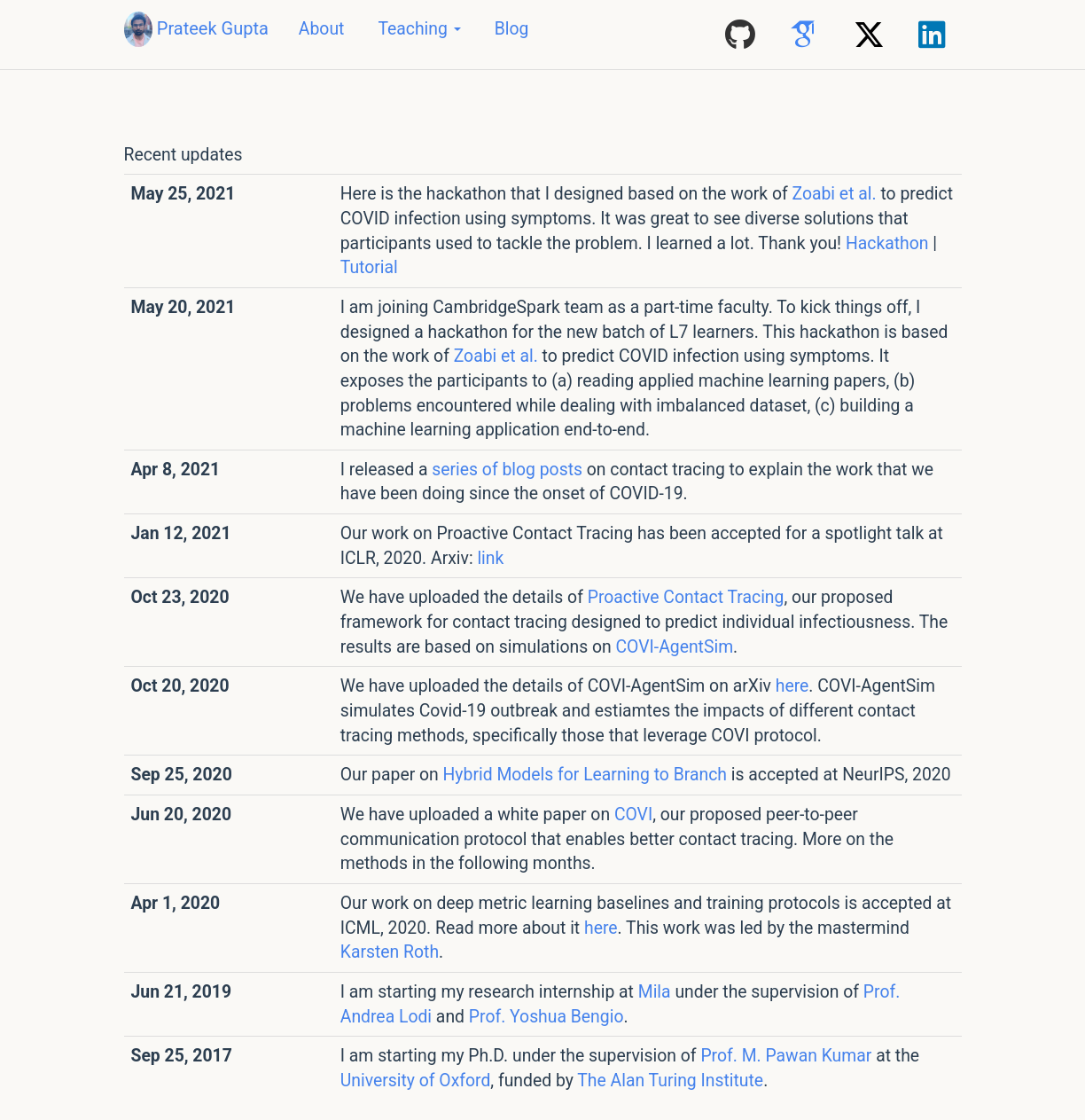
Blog (512, 29)
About (322, 29)
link (490, 558)
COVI (633, 814)
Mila (654, 992)
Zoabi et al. (834, 194)
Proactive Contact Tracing (686, 597)
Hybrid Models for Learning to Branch (585, 774)
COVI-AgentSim (674, 647)
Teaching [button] (419, 29)
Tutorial (369, 267)
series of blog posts (507, 469)
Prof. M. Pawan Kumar (785, 1056)
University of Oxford (415, 1080)
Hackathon (887, 243)
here (792, 686)
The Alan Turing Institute (670, 1080)
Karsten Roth (389, 952)
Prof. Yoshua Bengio (546, 1016)
